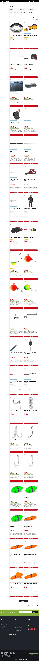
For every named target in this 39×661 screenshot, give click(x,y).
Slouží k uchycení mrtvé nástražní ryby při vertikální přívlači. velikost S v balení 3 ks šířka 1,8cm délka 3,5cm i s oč (30, 332)
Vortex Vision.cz (35, 656)
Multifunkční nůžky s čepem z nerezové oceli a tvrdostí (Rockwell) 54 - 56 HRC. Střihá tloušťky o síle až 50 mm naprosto (30, 188)
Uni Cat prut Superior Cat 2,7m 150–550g (16, 151)
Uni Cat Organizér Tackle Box (29, 93)
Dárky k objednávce (4, 624)
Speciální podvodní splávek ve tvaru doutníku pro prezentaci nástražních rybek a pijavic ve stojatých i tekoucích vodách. (16, 563)
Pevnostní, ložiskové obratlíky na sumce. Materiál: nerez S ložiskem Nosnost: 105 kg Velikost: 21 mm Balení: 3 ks (30, 419)
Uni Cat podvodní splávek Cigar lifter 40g (30, 555)
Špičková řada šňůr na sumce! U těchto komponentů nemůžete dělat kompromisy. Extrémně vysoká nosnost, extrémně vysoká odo (30, 44)
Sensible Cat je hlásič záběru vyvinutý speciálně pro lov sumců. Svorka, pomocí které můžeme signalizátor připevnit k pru (16, 130)
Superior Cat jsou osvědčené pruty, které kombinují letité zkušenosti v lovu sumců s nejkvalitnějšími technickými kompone (16, 159)
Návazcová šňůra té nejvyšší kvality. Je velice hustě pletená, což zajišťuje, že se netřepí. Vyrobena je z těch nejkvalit (16, 44)
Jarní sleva (3, 627)
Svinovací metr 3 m (30, 72)
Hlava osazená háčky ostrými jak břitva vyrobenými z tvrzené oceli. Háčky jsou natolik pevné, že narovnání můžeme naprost (16, 275)
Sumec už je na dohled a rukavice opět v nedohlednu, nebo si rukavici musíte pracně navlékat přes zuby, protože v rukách (16, 246)
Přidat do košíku (16, 77)
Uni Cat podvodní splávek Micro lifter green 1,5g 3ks (16, 497)
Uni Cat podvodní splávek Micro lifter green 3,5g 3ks (30, 497)
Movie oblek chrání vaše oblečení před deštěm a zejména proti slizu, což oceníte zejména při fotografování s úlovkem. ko (30, 217)
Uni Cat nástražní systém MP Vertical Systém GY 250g (30, 295)
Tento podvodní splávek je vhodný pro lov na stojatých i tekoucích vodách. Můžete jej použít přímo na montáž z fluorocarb (30, 592)
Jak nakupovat (16, 623)
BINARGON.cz (32, 654)
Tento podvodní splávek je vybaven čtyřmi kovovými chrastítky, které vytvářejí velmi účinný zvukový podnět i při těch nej (30, 534)
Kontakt (2, 623)
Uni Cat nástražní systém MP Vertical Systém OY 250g (16, 295)
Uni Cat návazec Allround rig (14, 410)
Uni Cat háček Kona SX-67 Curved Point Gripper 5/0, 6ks (29, 439)
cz (38, 0)
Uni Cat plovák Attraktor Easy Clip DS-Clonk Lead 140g (30, 353)
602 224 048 (32, 624)
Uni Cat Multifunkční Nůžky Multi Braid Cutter (30, 180)
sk (38, 1)
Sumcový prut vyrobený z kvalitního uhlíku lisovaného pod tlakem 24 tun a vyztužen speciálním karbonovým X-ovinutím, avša (16, 217)
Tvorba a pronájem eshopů (33, 653)
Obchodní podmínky (17, 621)
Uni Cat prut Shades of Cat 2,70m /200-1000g (29, 151)
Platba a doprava (17, 624)
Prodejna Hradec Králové (5, 621)
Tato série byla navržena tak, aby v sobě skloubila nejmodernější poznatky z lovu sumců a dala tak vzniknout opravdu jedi (29, 159)
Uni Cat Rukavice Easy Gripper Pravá (16, 237)
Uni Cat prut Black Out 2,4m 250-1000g (16, 352)
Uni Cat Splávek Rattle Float (28, 237)
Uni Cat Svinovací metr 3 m (28, 64)
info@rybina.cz (33, 625)
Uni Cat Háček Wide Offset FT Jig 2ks (16, 266)
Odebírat (35, 612)
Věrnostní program (4, 626)
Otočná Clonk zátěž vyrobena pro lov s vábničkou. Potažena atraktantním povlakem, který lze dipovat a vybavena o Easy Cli (30, 361)
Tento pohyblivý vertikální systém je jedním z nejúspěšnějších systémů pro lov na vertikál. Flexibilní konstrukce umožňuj (30, 275)
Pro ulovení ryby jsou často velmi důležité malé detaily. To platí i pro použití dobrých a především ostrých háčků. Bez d (16, 448)
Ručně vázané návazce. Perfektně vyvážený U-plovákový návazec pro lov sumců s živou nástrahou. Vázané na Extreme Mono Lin (16, 419)
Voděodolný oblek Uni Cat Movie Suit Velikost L (30, 209)
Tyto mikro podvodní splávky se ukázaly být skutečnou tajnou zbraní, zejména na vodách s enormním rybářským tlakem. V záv (16, 505)
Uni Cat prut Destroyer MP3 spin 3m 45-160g (30, 382)
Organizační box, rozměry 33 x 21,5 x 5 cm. (30, 100)
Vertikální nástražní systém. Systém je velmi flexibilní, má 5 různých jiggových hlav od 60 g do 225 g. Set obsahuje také (16, 332)
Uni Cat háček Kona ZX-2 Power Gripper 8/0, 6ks (15, 468)
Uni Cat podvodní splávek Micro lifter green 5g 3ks (16, 526)
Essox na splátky (17, 626)
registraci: (12, 40)
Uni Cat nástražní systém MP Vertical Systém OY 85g (30, 266)
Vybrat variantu (16, 48)
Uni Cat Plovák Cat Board (14, 93)
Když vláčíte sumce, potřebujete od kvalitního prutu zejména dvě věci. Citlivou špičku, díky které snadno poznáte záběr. (30, 390)
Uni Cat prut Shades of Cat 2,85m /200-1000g (15, 180)
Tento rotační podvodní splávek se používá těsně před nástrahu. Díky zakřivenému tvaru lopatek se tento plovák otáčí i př (16, 592)
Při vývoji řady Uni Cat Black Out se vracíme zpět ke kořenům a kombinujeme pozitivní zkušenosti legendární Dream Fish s (16, 361)
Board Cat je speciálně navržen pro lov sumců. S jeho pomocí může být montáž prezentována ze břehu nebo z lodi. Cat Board (15, 101)
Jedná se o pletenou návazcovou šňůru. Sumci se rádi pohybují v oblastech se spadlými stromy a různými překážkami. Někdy (15, 73)
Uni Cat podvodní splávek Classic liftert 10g (30, 584)
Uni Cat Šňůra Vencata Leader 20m (16, 35)
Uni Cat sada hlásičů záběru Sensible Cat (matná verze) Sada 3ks (16, 122)
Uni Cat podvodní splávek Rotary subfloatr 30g (15, 584)
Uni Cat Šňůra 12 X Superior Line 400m (30, 35)
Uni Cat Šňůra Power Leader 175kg (15, 64)
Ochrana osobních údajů (18, 627)
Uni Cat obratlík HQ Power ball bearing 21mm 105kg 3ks (30, 411)
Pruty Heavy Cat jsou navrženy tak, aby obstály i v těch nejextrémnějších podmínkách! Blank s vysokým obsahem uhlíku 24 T (16, 390)
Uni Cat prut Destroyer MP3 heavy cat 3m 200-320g (16, 382)
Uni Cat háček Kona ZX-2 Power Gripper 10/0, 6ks (29, 468)
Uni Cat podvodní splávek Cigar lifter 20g (16, 555)
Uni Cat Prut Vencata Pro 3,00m (15, 208)
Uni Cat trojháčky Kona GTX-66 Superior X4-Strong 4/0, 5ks (15, 439)
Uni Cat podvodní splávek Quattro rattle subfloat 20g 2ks (29, 526)
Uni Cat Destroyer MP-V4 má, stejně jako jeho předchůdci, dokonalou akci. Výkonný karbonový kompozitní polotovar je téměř (30, 130)
